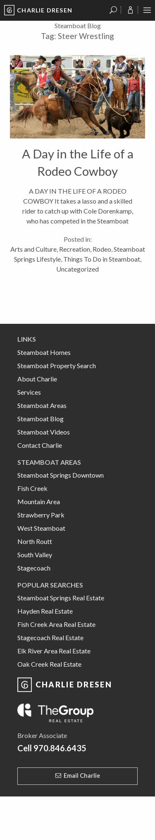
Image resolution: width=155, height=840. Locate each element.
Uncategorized (77, 269)
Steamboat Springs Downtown (60, 475)
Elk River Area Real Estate (54, 651)
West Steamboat (41, 528)
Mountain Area (38, 501)
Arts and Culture (33, 249)
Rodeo (102, 249)
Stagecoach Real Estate (50, 637)
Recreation (74, 249)
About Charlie (37, 379)
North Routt (34, 541)
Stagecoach (33, 568)
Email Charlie (82, 775)
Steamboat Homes (44, 352)
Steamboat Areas (42, 405)
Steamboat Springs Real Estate (60, 598)
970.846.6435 (59, 748)
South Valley (34, 554)
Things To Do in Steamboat (101, 259)
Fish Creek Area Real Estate (56, 624)
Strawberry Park (40, 515)
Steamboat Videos (43, 432)
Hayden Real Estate (45, 611)
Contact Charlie (39, 445)
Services (29, 392)
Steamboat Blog (40, 418)
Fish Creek (32, 488)
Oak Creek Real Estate (49, 664)
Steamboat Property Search (56, 365)
